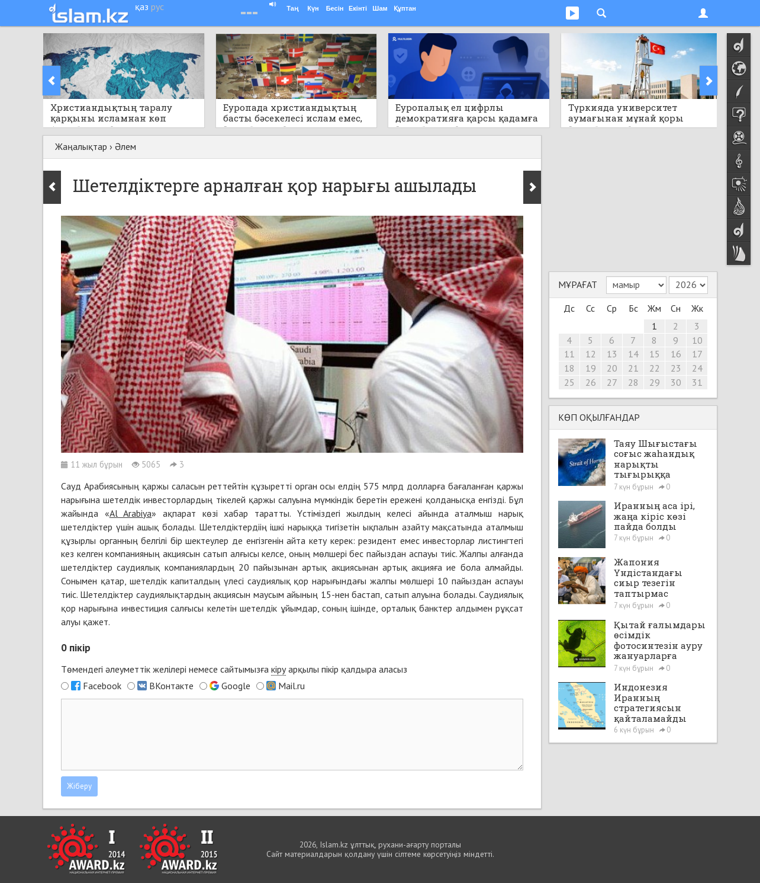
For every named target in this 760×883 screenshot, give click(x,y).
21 (633, 368)
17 (697, 354)
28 (633, 382)
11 (569, 354)
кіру (278, 669)
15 (654, 354)
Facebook (102, 685)
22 (654, 368)
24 (697, 368)
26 (590, 382)
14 (633, 354)
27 (612, 382)
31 (697, 382)
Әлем (125, 146)
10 (697, 340)
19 (590, 368)
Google (235, 685)
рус (157, 6)
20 (612, 368)
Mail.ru (291, 685)
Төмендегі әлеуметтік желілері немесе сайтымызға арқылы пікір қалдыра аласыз (234, 669)
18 (569, 368)
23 (676, 368)
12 (590, 354)
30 (676, 382)
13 (612, 354)
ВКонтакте (171, 685)
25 (569, 382)
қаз (142, 6)
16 (676, 354)
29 (654, 382)
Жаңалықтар (81, 146)
